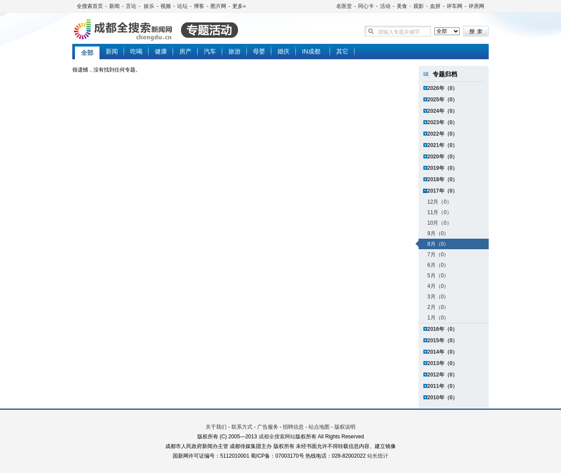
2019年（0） (442, 168)
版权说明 (344, 427)
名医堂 (344, 6)
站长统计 (377, 456)
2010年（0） (442, 397)
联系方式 (241, 427)
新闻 (114, 6)
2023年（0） (442, 122)
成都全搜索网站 (277, 437)
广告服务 (267, 427)
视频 (165, 6)
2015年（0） (442, 340)
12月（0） (439, 202)
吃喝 (136, 51)
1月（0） (438, 318)
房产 (185, 51)
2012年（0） (442, 375)
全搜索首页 (90, 6)
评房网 (476, 6)
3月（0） (438, 297)
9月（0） (438, 233)
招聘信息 (293, 427)
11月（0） (439, 212)
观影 (418, 6)
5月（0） (438, 275)
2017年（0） (442, 191)
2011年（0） (442, 386)
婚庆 (283, 51)
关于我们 (216, 427)
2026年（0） (442, 88)
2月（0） (438, 307)
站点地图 (319, 427)
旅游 (234, 51)
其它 (342, 51)
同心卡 (366, 6)
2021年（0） (442, 145)
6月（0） (438, 265)
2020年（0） (442, 157)
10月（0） (439, 223)
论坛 (182, 6)
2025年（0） (442, 100)
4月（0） (438, 286)
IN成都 (311, 51)
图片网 (218, 6)
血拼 (435, 6)
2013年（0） (442, 363)
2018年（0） (442, 179)
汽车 (210, 51)
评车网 (454, 6)
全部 (87, 52)
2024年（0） (442, 111)
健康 (161, 51)
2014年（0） (442, 352)
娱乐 (148, 6)
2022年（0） (442, 134)
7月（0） (438, 254)
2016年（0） (442, 329)
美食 (402, 6)
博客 (199, 6)
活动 (385, 6)
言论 (131, 6)
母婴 (259, 51)
